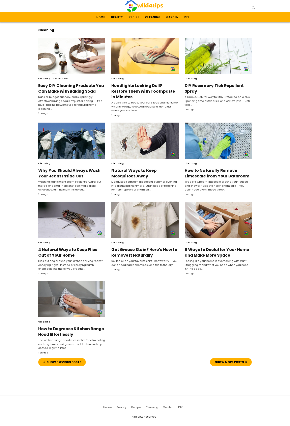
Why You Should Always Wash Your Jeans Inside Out (68, 171)
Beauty (117, 17)
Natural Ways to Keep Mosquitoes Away (133, 171)
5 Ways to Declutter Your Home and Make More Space (216, 250)
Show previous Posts (64, 360)
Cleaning (152, 17)
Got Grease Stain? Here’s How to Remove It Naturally (143, 250)
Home (100, 17)
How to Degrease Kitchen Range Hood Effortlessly (70, 329)
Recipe (134, 17)
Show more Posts (229, 360)
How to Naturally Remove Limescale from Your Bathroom (215, 171)
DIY (186, 17)
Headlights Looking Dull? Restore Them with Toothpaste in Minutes (144, 88)
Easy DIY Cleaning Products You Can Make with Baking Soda (70, 88)
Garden (172, 17)
